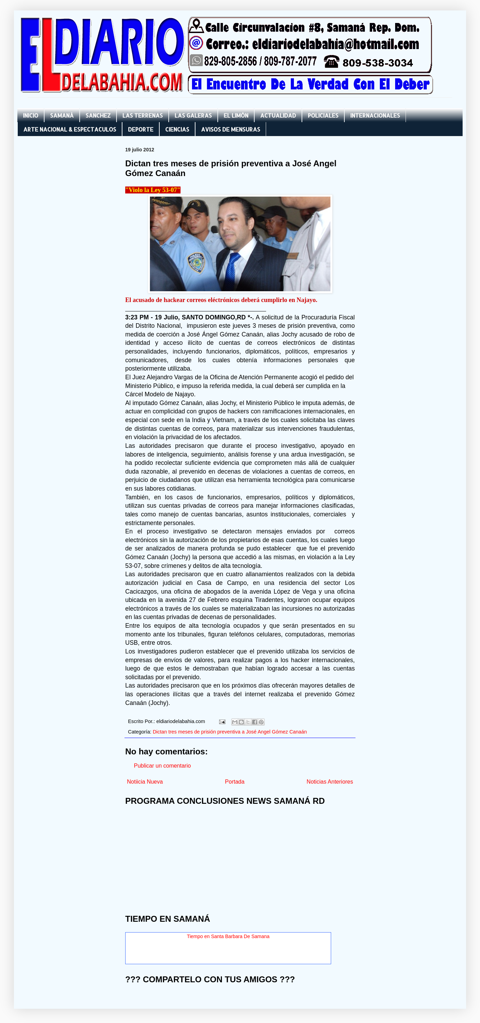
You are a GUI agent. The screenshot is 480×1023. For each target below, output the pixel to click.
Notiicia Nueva (145, 782)
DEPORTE (140, 129)
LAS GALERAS (193, 115)
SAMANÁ (62, 115)
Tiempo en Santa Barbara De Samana (228, 936)
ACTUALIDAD (278, 115)
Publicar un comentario (162, 766)
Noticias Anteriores (330, 782)
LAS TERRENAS (142, 115)
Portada (235, 782)
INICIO (30, 115)
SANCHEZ (98, 115)
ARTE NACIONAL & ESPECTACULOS (69, 129)
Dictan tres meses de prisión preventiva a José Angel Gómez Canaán (230, 732)
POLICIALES (323, 115)
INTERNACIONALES (375, 115)
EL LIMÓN (236, 115)
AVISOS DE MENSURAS (230, 129)
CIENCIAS (177, 129)
